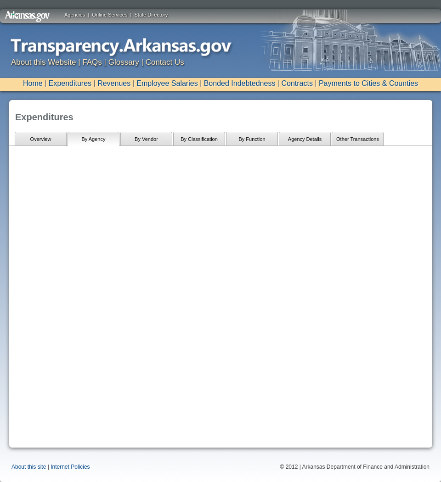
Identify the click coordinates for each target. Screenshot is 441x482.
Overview (40, 139)
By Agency (94, 139)
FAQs (92, 62)
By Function (251, 139)
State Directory (151, 14)
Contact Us (165, 62)
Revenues (113, 83)
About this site (28, 467)
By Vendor (146, 139)
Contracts (296, 83)
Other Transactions (357, 139)
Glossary (123, 62)
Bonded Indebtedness (240, 83)
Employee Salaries (167, 83)
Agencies (74, 14)
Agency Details (305, 139)
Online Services (109, 14)
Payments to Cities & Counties (368, 83)
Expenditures (70, 83)
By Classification (199, 139)
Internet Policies (70, 467)
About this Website (43, 62)
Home (33, 83)
